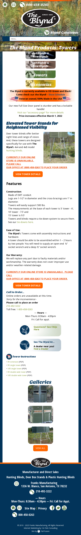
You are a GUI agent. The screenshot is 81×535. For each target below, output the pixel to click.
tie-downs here (25, 222)
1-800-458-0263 (25, 309)
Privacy (42, 508)
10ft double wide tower (17, 375)
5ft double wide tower (16, 372)
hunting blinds (14, 150)
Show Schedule (56, 94)
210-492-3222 (13, 305)
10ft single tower (14, 368)
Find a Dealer (41, 348)
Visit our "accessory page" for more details (40, 112)
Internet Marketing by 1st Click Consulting (40, 528)
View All (40, 448)
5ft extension (12, 362)
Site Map (30, 508)
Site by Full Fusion (40, 531)
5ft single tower (13, 365)
